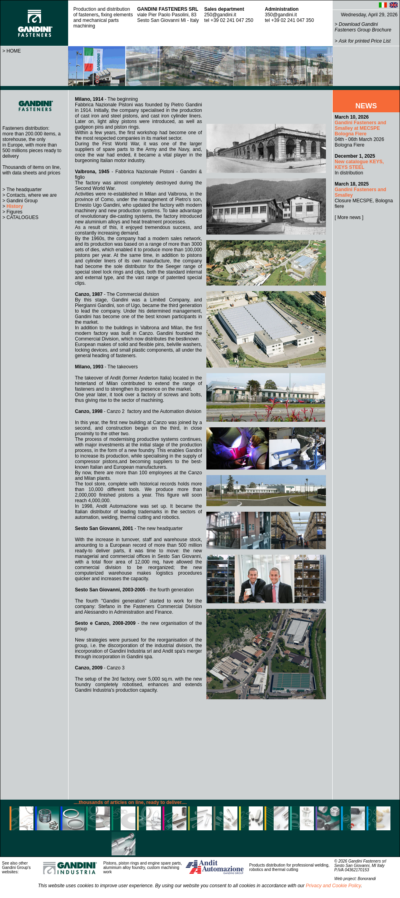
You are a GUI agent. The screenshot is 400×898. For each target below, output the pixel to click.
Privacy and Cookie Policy (333, 885)
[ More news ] (349, 217)
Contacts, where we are (31, 195)
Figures (14, 212)
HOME (13, 51)
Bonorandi (367, 878)
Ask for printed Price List (364, 41)
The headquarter (24, 189)
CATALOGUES (22, 217)
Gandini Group (21, 200)
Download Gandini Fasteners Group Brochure (363, 27)
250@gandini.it (220, 15)
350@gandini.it (281, 15)
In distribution (359, 164)
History (14, 206)
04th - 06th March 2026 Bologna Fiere (360, 131)
